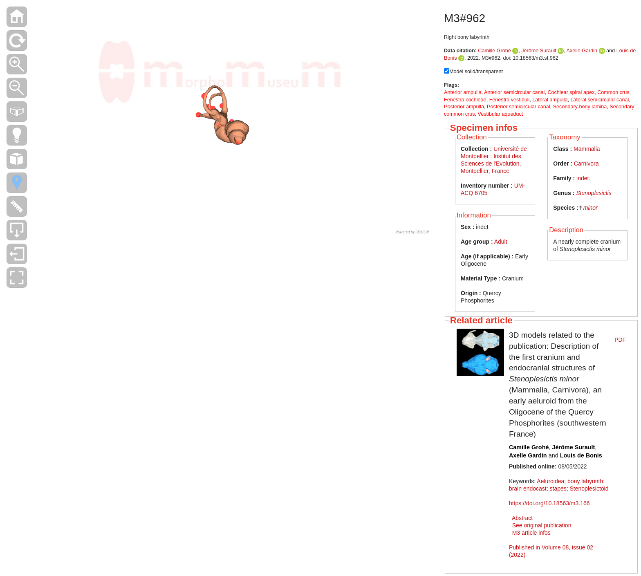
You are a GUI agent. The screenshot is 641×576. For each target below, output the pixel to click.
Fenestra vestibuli (509, 100)
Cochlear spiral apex (570, 92)
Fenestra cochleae (465, 100)
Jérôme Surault (538, 51)
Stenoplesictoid (589, 488)
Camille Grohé (494, 51)
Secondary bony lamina (580, 107)
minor (590, 207)
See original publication (542, 525)
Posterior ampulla (464, 107)
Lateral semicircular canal (599, 100)
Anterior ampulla (463, 92)
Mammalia (587, 149)
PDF (620, 339)
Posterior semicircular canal (518, 107)
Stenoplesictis (593, 193)
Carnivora (586, 163)
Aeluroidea (550, 481)
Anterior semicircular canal (514, 92)
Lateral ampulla (549, 100)
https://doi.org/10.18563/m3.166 (549, 503)
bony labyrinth (585, 481)
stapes (558, 488)
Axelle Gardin (582, 51)
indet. (583, 178)
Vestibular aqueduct (500, 114)
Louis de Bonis (581, 455)
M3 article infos (531, 532)
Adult (500, 241)
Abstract (522, 518)
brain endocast (528, 488)
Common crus (613, 92)
